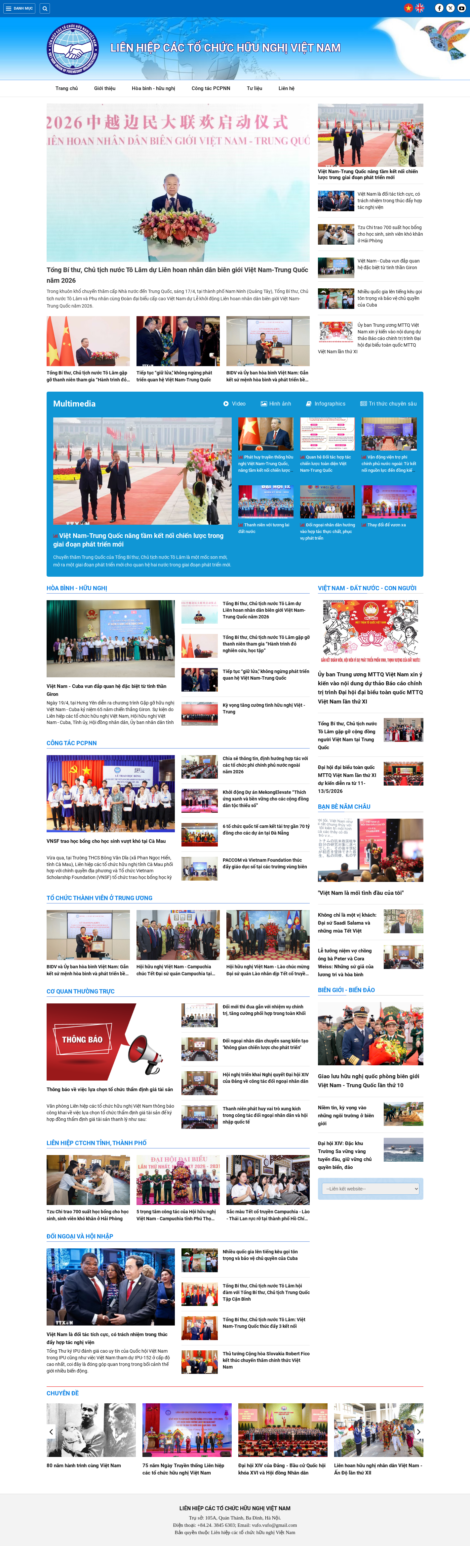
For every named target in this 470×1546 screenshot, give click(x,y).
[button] (418, 1431)
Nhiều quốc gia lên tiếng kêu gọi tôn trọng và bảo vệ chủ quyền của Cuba (390, 298)
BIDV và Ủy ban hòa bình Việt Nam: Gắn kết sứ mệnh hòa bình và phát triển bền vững (267, 379)
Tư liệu (258, 89)
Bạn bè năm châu (344, 806)
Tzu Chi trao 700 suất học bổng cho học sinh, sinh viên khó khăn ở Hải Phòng (390, 234)
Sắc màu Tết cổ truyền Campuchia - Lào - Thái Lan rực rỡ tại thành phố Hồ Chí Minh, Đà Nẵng (268, 1218)
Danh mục (19, 8)
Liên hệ (286, 88)
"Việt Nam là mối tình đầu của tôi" (361, 893)
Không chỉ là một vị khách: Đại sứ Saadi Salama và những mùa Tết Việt (347, 923)
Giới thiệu (104, 88)
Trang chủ (67, 88)
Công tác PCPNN (211, 88)
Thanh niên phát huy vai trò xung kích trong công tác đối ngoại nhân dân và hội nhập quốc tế (265, 1115)
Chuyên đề (63, 1393)
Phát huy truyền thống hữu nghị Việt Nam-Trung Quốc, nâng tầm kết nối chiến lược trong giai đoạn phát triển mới (265, 470)
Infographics (325, 404)
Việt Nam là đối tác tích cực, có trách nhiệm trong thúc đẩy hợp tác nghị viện (390, 200)
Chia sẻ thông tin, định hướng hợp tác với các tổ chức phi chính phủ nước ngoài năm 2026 (265, 765)
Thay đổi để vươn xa (384, 524)
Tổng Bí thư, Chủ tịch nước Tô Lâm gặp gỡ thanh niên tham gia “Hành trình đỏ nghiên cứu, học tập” (87, 379)
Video (234, 404)
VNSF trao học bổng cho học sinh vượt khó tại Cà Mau (106, 841)
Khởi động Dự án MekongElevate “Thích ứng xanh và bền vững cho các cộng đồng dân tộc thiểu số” (266, 799)
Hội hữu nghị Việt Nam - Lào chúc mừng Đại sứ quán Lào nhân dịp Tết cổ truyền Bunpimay (267, 973)
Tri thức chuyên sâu (388, 404)
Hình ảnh (276, 404)
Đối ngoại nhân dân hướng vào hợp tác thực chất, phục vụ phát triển (327, 531)
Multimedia (74, 404)
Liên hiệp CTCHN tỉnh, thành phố (96, 1142)
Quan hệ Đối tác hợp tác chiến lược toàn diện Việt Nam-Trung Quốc (325, 464)
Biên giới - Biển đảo (346, 990)
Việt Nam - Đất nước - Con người (367, 588)
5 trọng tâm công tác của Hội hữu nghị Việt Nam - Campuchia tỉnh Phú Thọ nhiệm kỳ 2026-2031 (176, 1218)
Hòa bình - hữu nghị (153, 88)
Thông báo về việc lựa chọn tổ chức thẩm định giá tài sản (110, 1089)
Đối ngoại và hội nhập (80, 1236)
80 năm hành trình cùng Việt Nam (179, 1466)
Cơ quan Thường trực (81, 991)
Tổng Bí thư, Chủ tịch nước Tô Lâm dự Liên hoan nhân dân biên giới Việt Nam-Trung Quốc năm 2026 (264, 610)
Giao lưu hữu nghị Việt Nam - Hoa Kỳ (87, 1466)
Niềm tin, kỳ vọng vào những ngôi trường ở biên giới (346, 1116)
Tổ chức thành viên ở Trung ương (99, 897)
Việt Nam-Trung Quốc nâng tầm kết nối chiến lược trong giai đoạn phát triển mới (368, 174)
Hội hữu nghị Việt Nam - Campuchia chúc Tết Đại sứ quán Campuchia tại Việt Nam (174, 973)
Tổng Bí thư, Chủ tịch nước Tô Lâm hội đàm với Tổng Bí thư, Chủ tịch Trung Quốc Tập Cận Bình (266, 1292)
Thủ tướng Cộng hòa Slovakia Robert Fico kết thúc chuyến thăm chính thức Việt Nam (266, 1360)
